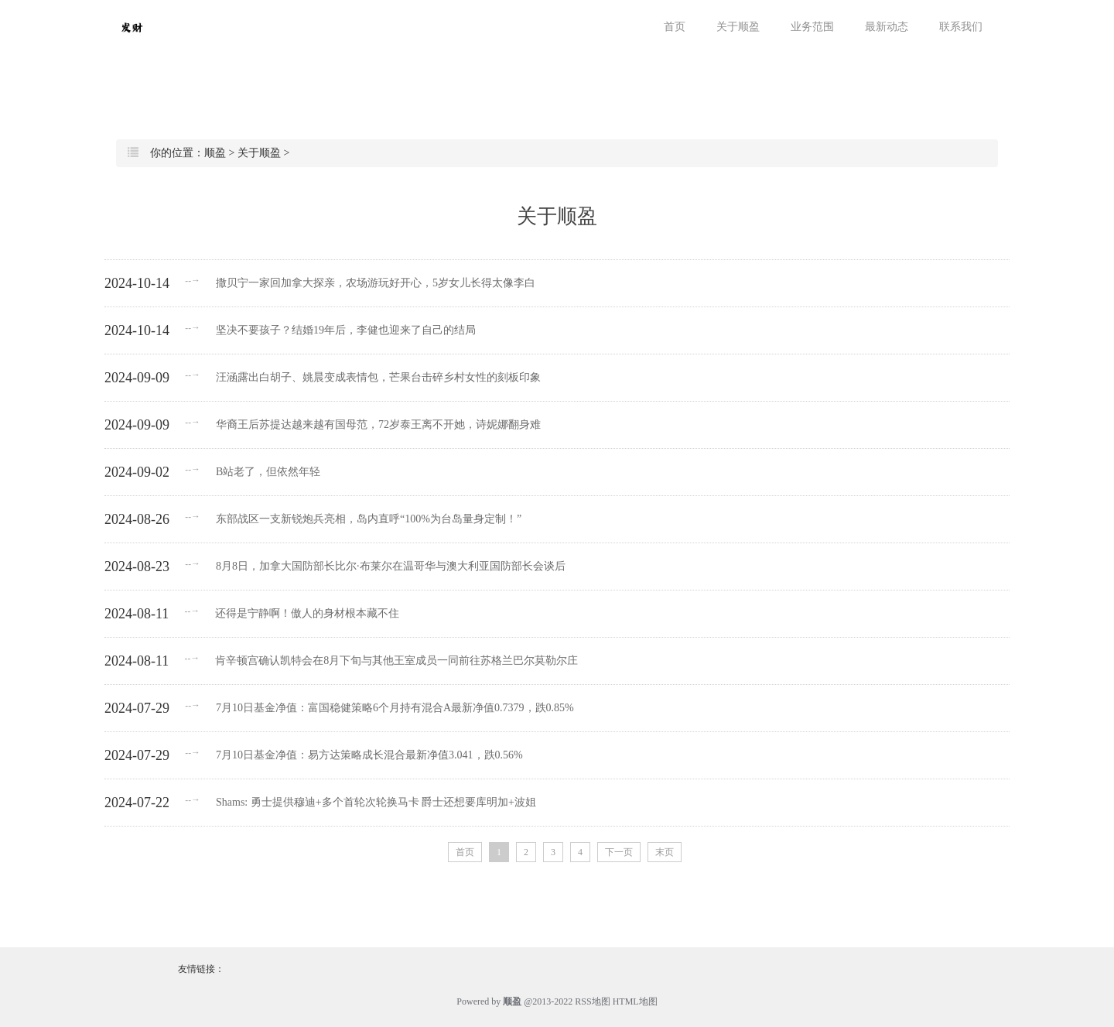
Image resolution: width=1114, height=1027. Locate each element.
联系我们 (960, 27)
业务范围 (812, 27)
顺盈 (215, 153)
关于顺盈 (738, 27)
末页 (664, 852)
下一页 (619, 852)
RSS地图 (592, 1001)
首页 (674, 27)
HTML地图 (635, 1001)
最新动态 (886, 27)
